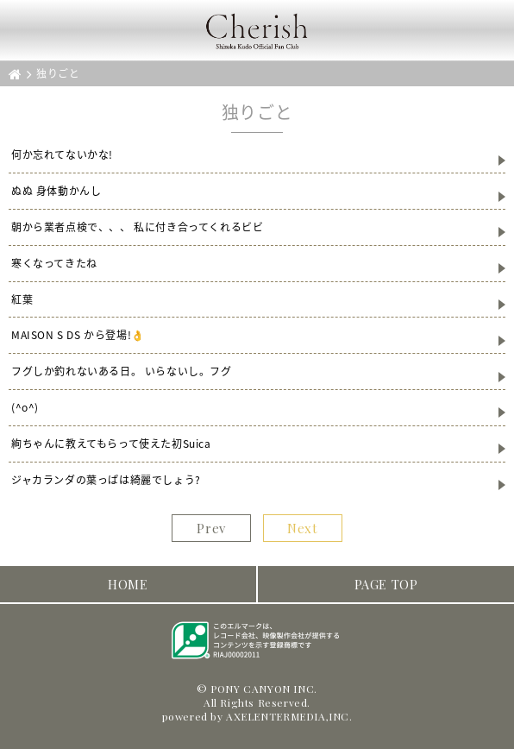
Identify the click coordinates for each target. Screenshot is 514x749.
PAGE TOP (386, 584)
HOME (127, 584)
